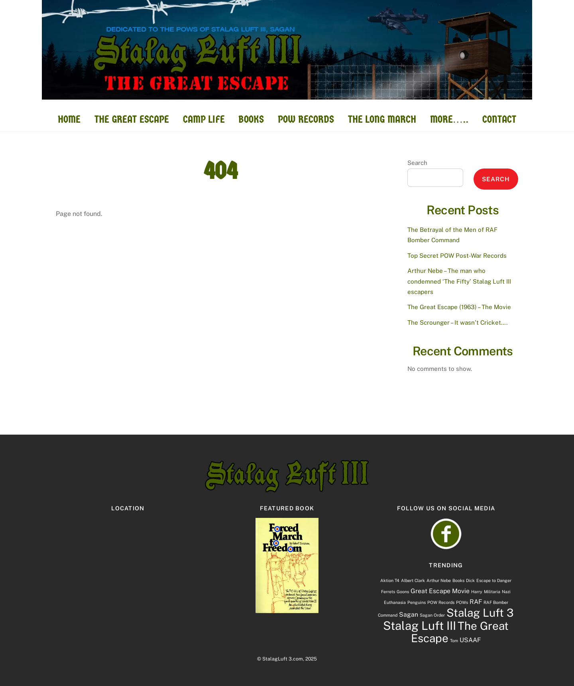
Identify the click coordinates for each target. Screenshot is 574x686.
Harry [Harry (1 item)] (476, 591)
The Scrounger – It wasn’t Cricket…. (457, 322)
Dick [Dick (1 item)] (470, 580)
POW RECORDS (306, 119)
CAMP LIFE (204, 119)
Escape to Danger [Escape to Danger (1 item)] (493, 580)
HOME (69, 119)
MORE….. (449, 119)
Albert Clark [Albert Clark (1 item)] (413, 580)
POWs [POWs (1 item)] (462, 602)
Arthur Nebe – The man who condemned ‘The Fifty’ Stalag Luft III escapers (459, 281)
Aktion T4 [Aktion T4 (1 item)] (389, 580)
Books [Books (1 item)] (458, 580)
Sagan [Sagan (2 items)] (408, 614)
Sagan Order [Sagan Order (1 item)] (432, 615)
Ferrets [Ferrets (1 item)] (388, 591)
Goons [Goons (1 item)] (403, 591)
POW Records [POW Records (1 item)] (440, 602)
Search (417, 162)
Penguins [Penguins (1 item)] (416, 602)
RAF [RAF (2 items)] (476, 602)
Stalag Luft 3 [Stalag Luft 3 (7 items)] (480, 612)
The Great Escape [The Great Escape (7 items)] (460, 632)
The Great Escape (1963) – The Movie (459, 307)
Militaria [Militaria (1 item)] (492, 591)
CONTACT (499, 119)
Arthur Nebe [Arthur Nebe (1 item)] (439, 580)
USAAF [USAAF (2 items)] (470, 640)
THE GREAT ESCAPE (131, 119)
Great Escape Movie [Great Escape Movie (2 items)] (440, 591)
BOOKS (251, 119)
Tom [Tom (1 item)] (454, 640)
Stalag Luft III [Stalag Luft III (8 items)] (419, 626)
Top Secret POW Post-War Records (457, 255)
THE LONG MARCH (382, 119)
